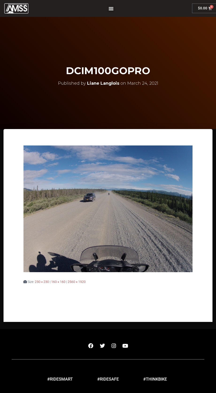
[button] (111, 8)
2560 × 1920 (77, 282)
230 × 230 (42, 282)
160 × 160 (58, 282)
